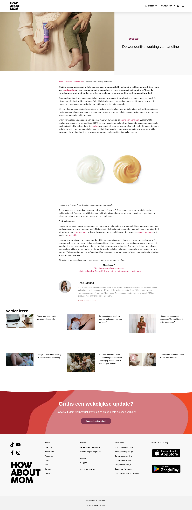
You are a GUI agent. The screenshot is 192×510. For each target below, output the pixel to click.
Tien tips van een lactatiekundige (109, 268)
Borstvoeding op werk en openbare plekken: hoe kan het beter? (110, 319)
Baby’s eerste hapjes (123, 469)
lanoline (95, 126)
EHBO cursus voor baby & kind (127, 473)
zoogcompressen (145, 232)
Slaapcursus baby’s (123, 464)
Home (61, 82)
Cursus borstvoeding (123, 456)
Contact (48, 469)
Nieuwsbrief (49, 451)
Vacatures (49, 456)
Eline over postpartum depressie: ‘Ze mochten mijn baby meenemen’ (172, 319)
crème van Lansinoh (130, 120)
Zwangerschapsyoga (124, 451)
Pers (46, 464)
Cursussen (119, 443)
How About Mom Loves (74, 82)
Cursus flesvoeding (123, 460)
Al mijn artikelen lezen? (87, 300)
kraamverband (80, 232)
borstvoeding (69, 90)
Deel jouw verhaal (87, 469)
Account (83, 458)
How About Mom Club (124, 447)
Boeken (83, 443)
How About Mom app (159, 443)
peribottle (73, 235)
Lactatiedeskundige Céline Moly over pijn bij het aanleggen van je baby (109, 271)
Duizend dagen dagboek (90, 451)
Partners (48, 473)
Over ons (48, 447)
